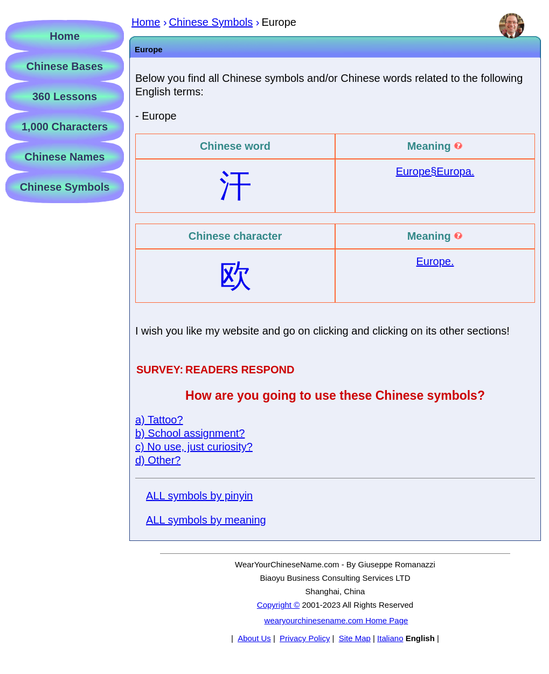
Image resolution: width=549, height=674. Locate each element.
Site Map (355, 638)
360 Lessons (64, 96)
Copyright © (278, 604)
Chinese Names (65, 157)
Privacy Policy (305, 638)
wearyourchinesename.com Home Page (336, 620)
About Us (254, 638)
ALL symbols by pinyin (199, 496)
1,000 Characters (65, 127)
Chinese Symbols (65, 187)
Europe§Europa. (435, 171)
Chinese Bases (64, 66)
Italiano (390, 638)
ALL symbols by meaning (206, 520)
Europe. (435, 261)
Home (65, 36)
